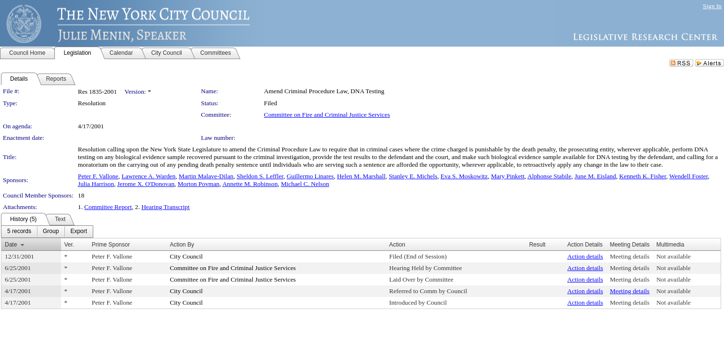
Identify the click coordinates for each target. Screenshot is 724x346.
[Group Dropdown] (50, 231)
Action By (182, 244)
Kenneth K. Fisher (642, 176)
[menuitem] (19, 231)
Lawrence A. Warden (148, 176)
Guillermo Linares (310, 176)
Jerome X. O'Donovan (146, 183)
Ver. (69, 244)
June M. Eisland (595, 176)
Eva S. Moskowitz (463, 176)
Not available (673, 256)
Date (11, 244)
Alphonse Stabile (549, 176)
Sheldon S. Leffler (260, 176)
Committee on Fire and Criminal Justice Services (327, 114)
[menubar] (47, 231)
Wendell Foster (688, 176)
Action (397, 244)
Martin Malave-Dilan (206, 176)
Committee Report (108, 206)
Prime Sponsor (111, 244)
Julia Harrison (96, 183)
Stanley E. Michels (413, 176)
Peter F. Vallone (98, 176)
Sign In (712, 6)
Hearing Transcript (165, 206)
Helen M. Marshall (361, 176)
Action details (585, 256)
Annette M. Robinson (249, 183)
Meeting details (629, 256)
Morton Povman (198, 183)
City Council (186, 256)
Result (537, 244)
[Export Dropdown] (78, 231)
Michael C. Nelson (305, 183)
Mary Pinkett (507, 176)
